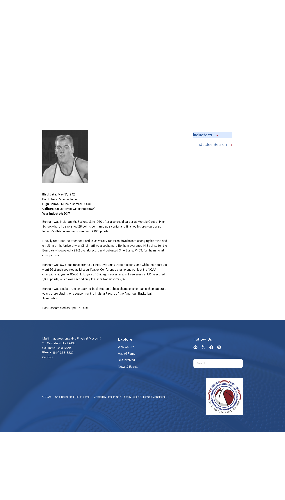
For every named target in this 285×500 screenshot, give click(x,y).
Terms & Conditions (154, 396)
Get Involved (126, 360)
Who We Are (126, 347)
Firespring (113, 396)
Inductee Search (216, 144)
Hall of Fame (126, 353)
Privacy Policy (130, 396)
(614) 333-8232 (63, 352)
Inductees (207, 134)
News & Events (128, 366)
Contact (47, 357)
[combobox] (213, 363)
